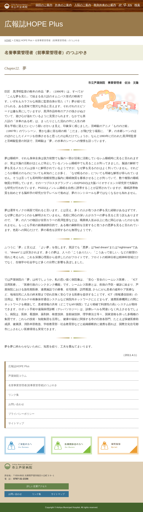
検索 (137, 5)
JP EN (125, 5)
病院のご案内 (44, 5)
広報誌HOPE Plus (18, 366)
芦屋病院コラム (17, 375)
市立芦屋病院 (16, 6)
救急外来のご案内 (105, 5)
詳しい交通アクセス (37, 486)
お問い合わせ (16, 404)
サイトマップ (16, 423)
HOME (7, 40)
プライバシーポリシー (21, 413)
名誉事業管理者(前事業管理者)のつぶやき (32, 385)
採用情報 (118, 446)
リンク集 (13, 394)
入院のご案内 (82, 5)
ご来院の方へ (24, 446)
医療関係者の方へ (71, 446)
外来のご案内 (63, 5)
